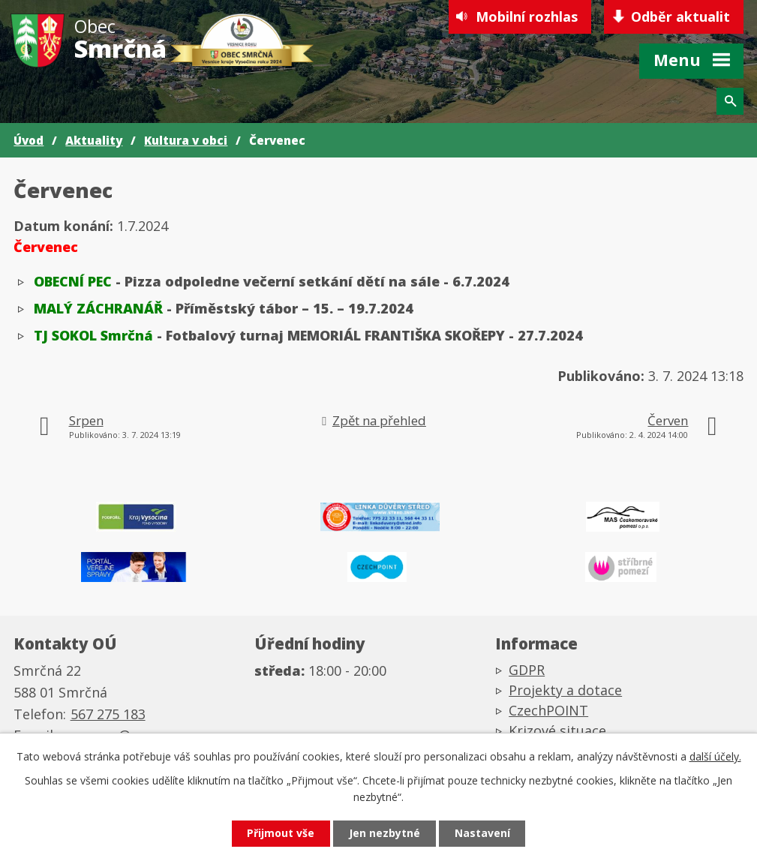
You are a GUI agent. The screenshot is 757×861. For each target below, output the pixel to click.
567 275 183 (108, 714)
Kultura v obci (185, 140)
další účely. (715, 756)
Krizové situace (557, 731)
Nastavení (482, 833)
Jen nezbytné (384, 833)
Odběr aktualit (680, 17)
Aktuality (93, 140)
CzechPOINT (548, 710)
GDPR (527, 670)
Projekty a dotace (565, 690)
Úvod (29, 140)
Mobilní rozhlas (526, 17)
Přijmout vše (280, 833)
